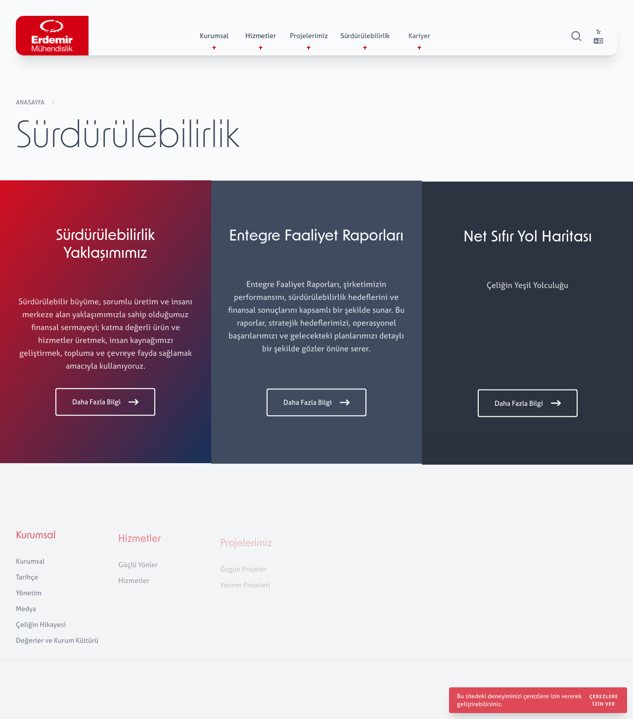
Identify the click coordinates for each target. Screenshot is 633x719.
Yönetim (29, 598)
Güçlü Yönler (138, 571)
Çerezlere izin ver (603, 700)
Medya (26, 614)
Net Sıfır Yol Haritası (527, 239)
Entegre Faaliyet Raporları (316, 238)
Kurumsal (36, 541)
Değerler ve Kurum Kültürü (57, 645)
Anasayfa (31, 103)
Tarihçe (27, 582)
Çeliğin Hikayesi (41, 629)
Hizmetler (139, 546)
